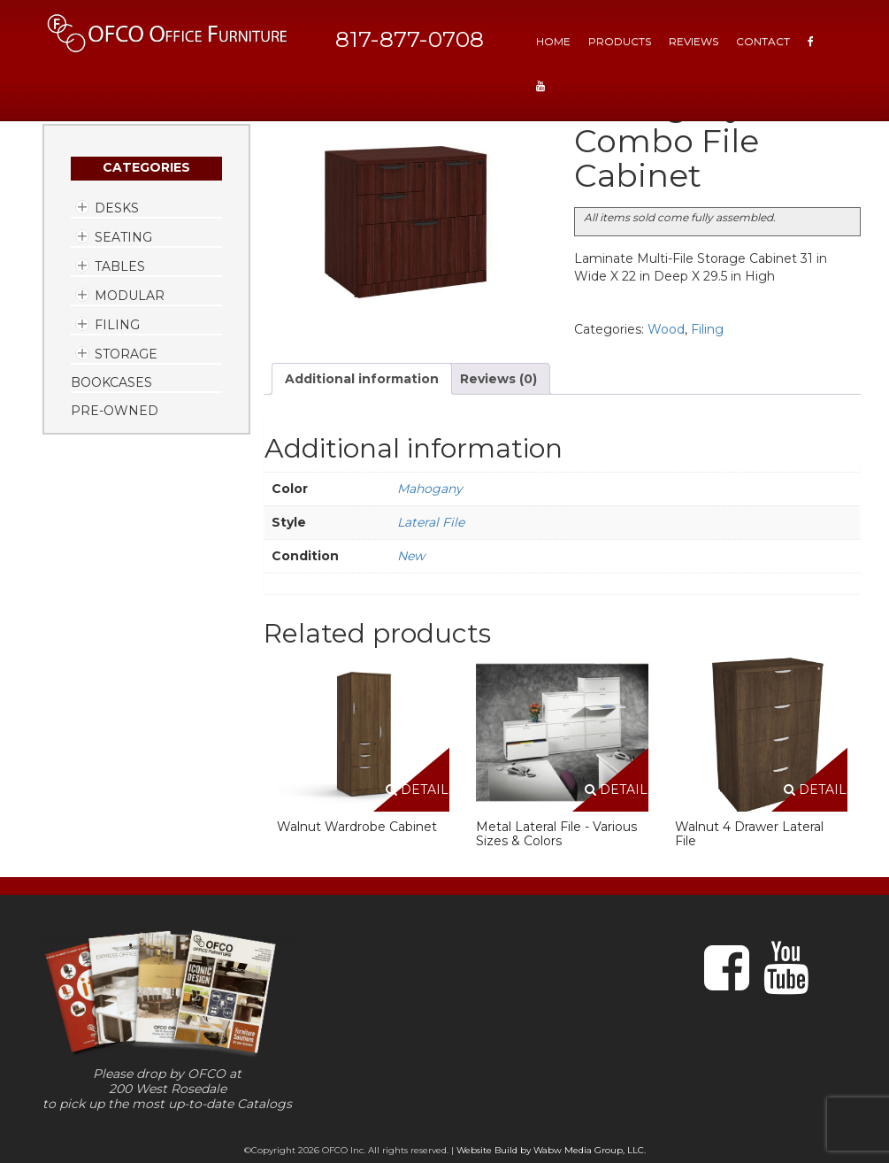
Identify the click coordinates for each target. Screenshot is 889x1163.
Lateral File (430, 522)
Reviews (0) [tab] (498, 379)
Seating (123, 237)
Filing (117, 325)
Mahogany (430, 489)
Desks (117, 208)
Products (619, 41)
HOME (553, 41)
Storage (126, 354)
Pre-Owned (114, 411)
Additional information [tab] (362, 379)
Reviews (693, 41)
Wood (666, 329)
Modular (130, 296)
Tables (120, 266)
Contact (763, 41)
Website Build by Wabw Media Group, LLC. (551, 1150)
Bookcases (111, 382)
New (411, 556)
